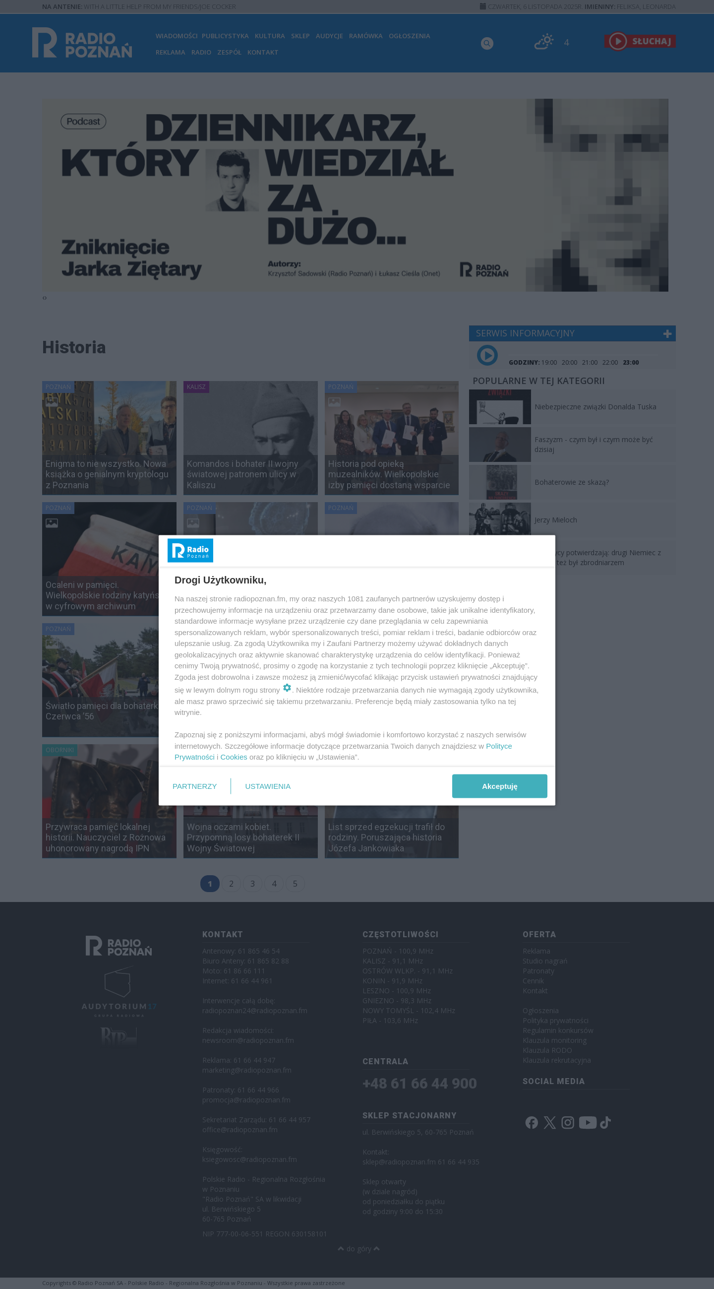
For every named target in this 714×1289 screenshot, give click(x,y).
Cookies (234, 757)
